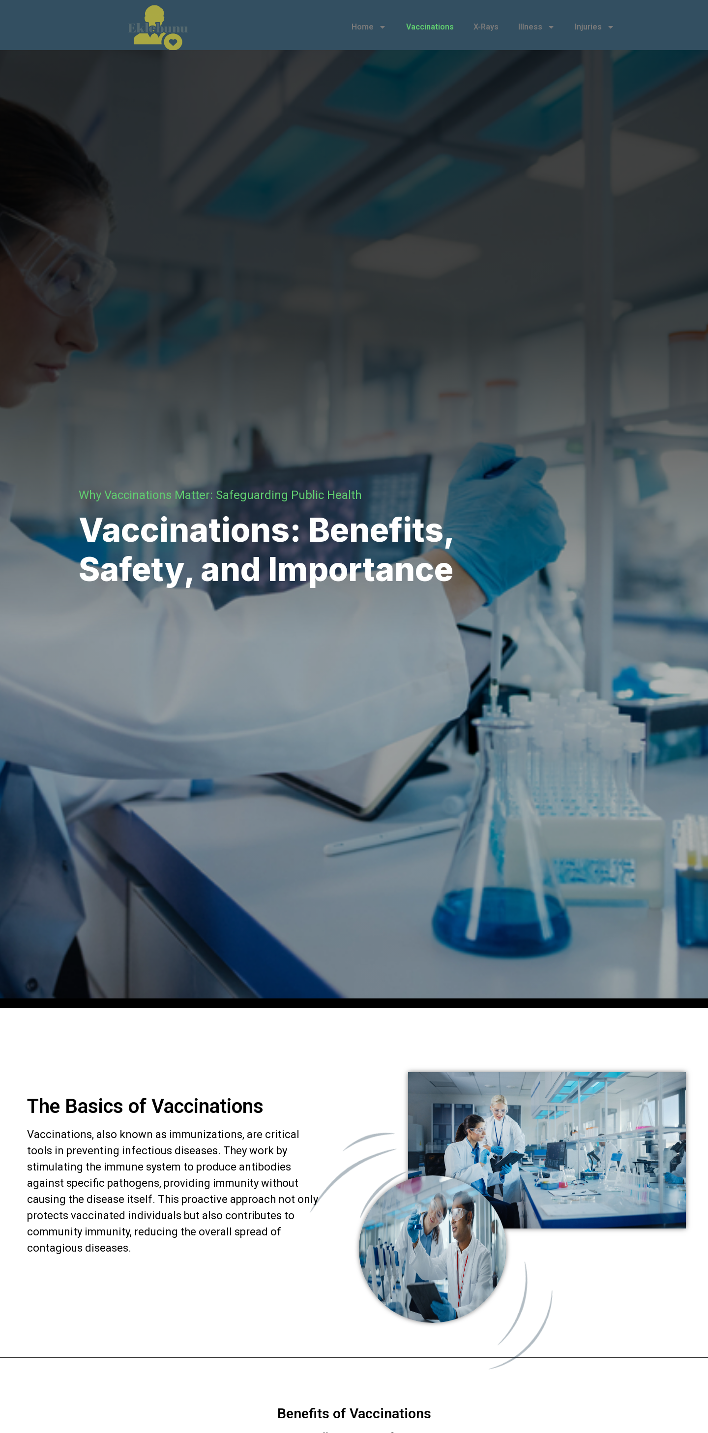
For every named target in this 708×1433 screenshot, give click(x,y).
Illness (536, 27)
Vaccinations (430, 26)
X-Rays (486, 26)
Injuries (595, 27)
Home (369, 27)
